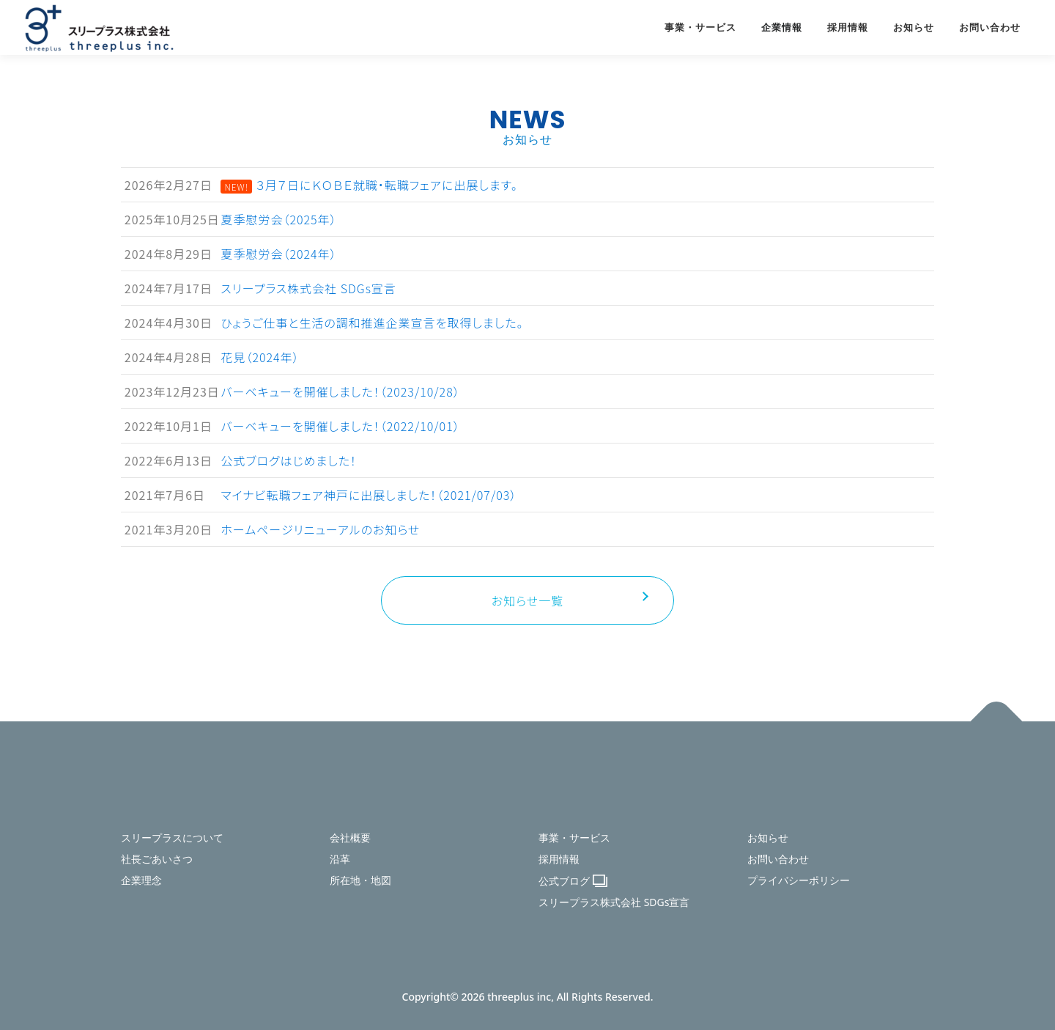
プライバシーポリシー (798, 880)
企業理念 (141, 880)
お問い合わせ (990, 27)
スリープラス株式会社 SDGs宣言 (613, 902)
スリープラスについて (172, 838)
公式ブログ (564, 881)
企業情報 (781, 27)
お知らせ (913, 27)
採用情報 (847, 27)
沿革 (340, 859)
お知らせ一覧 (527, 600)
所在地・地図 (360, 880)
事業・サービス (700, 27)
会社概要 (350, 838)
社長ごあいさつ (157, 859)
